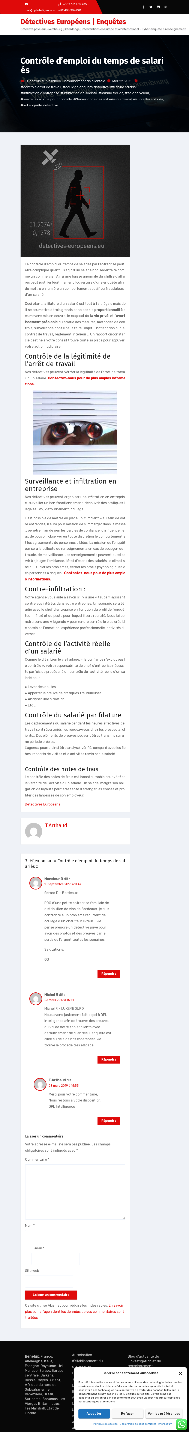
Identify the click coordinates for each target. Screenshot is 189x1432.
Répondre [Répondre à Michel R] (108, 1059)
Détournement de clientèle (83, 81)
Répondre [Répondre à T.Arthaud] (108, 1121)
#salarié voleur (137, 93)
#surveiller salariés (148, 99)
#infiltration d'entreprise (40, 93)
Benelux (32, 1356)
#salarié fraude (111, 93)
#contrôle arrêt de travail (41, 87)
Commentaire (37, 1159)
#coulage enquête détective (86, 87)
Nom (30, 1225)
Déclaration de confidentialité (138, 1423)
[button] (180, 1373)
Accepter (94, 1413)
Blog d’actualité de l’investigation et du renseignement (144, 1361)
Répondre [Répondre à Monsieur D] (108, 974)
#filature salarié (123, 87)
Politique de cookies (105, 1423)
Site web (32, 1271)
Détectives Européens (42, 804)
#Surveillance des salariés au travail (103, 99)
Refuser (127, 1413)
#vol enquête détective (39, 105)
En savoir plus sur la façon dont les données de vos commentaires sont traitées (74, 1311)
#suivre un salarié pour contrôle (46, 99)
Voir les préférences (164, 1413)
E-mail (38, 1248)
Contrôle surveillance (44, 81)
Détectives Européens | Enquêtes (73, 21)
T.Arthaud (56, 825)
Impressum (165, 1423)
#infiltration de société (79, 93)
